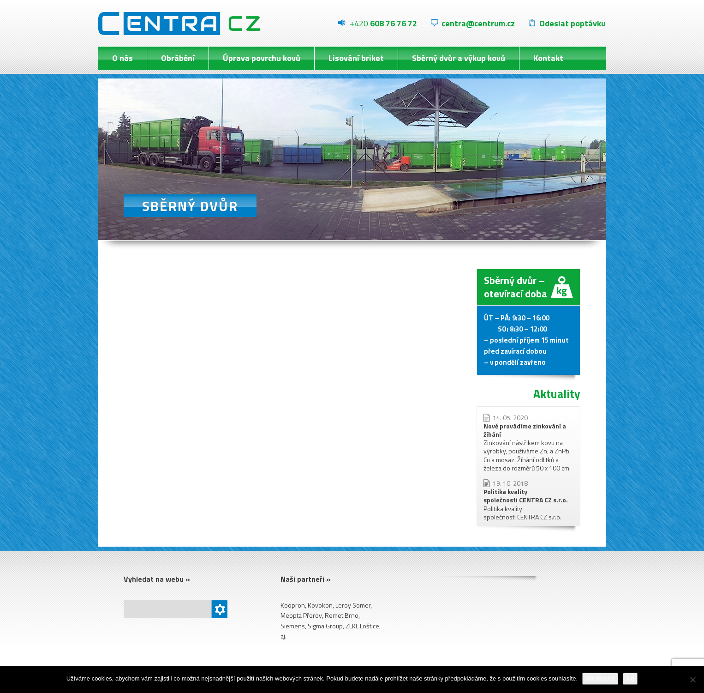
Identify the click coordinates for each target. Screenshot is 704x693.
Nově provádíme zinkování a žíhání (524, 430)
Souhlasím (600, 678)
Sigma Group (325, 626)
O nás (122, 58)
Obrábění (178, 58)
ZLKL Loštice (362, 626)
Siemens (292, 626)
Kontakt (548, 58)
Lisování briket (356, 58)
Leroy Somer (352, 605)
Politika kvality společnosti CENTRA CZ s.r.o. (525, 496)
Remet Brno (341, 615)
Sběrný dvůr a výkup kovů (458, 58)
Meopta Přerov (301, 615)
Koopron (292, 605)
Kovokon (320, 605)
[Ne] (692, 679)
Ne (630, 678)
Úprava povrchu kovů (261, 58)
